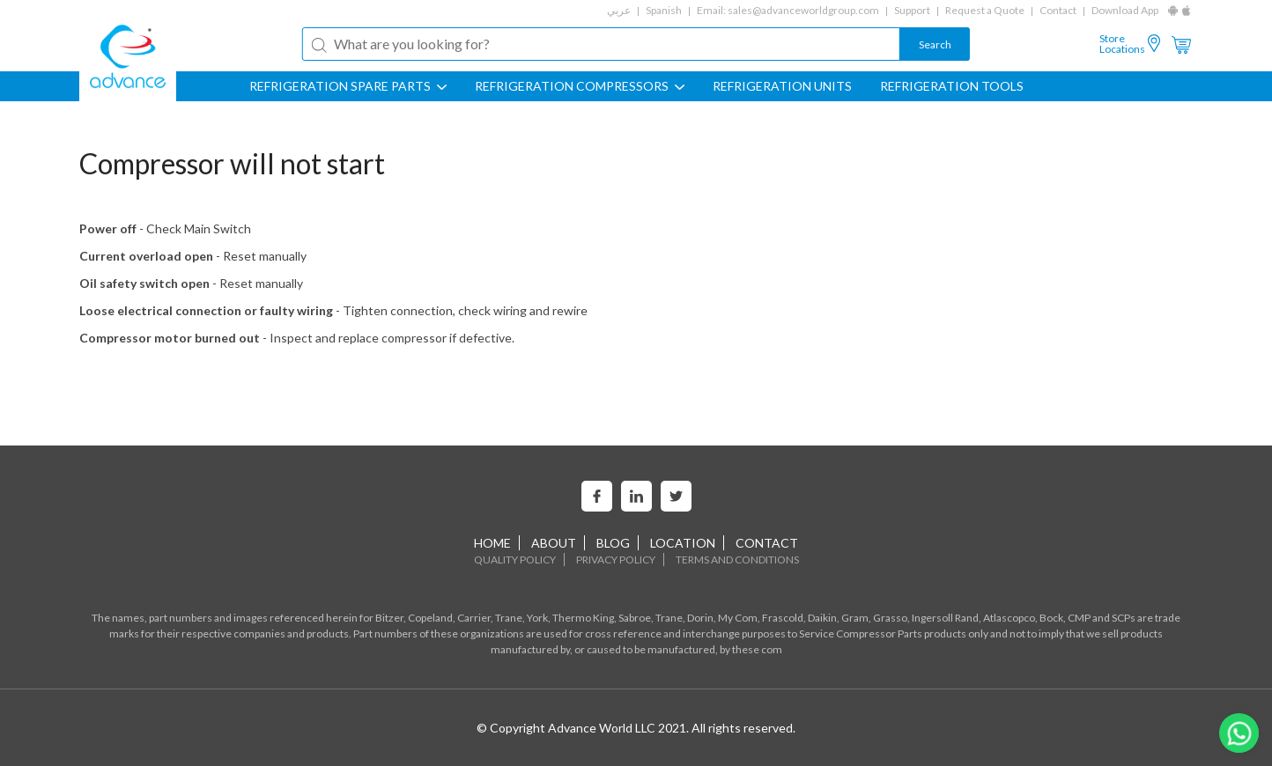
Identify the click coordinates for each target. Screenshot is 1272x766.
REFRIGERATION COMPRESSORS (579, 86)
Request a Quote (984, 10)
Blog (613, 542)
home (492, 542)
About (553, 542)
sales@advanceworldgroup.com (803, 10)
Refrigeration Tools (952, 86)
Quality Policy (515, 559)
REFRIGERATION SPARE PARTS (348, 86)
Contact (1057, 10)
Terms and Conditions (737, 559)
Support (912, 10)
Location (682, 542)
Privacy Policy (615, 559)
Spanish (664, 10)
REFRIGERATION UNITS (782, 86)
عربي (619, 10)
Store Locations (1122, 44)
